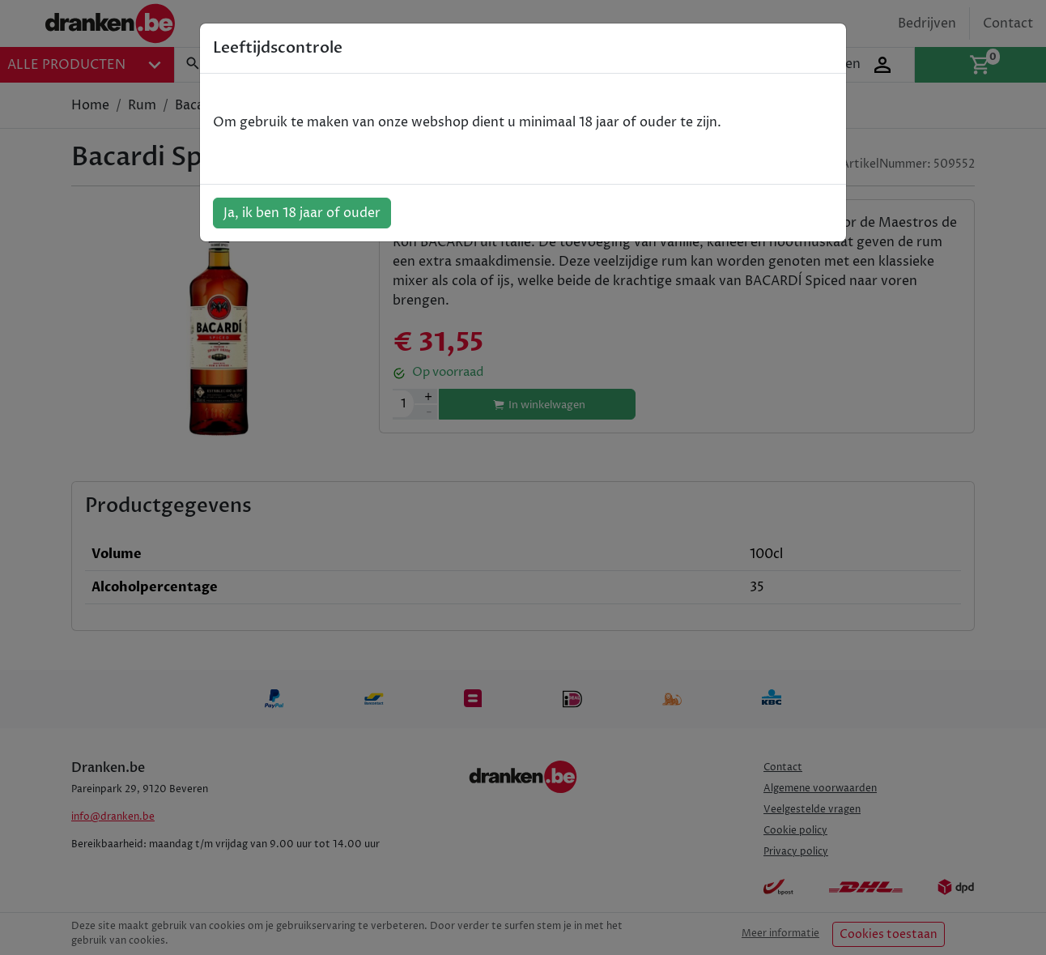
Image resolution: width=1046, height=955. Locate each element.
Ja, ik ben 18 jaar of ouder (302, 213)
